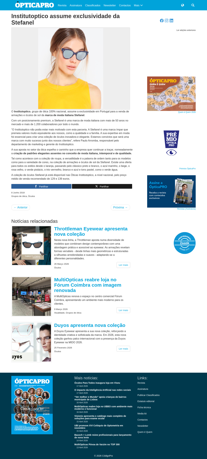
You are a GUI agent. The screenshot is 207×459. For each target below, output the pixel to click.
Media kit (142, 413)
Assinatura (76, 5)
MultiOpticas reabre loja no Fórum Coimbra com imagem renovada (87, 285)
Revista (62, 5)
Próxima (120, 207)
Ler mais (123, 265)
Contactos (125, 5)
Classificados (92, 5)
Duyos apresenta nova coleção (89, 325)
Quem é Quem (144, 432)
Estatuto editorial (145, 401)
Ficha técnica (144, 407)
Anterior (20, 207)
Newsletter (110, 5)
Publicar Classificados (148, 395)
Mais (138, 5)
